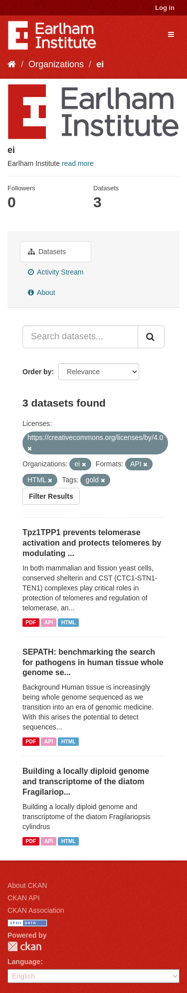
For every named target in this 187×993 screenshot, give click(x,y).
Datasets (47, 252)
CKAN (24, 946)
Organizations (56, 64)
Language (23, 962)
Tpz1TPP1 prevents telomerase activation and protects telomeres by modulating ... (91, 543)
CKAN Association (35, 910)
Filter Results (51, 496)
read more (78, 163)
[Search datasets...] (80, 336)
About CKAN (27, 885)
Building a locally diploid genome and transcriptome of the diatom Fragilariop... (85, 781)
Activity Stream (55, 272)
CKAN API (23, 898)
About (41, 292)
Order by (36, 372)
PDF (30, 622)
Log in (165, 7)
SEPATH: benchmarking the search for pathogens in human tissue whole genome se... (93, 662)
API (48, 622)
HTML (68, 622)
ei (100, 64)
